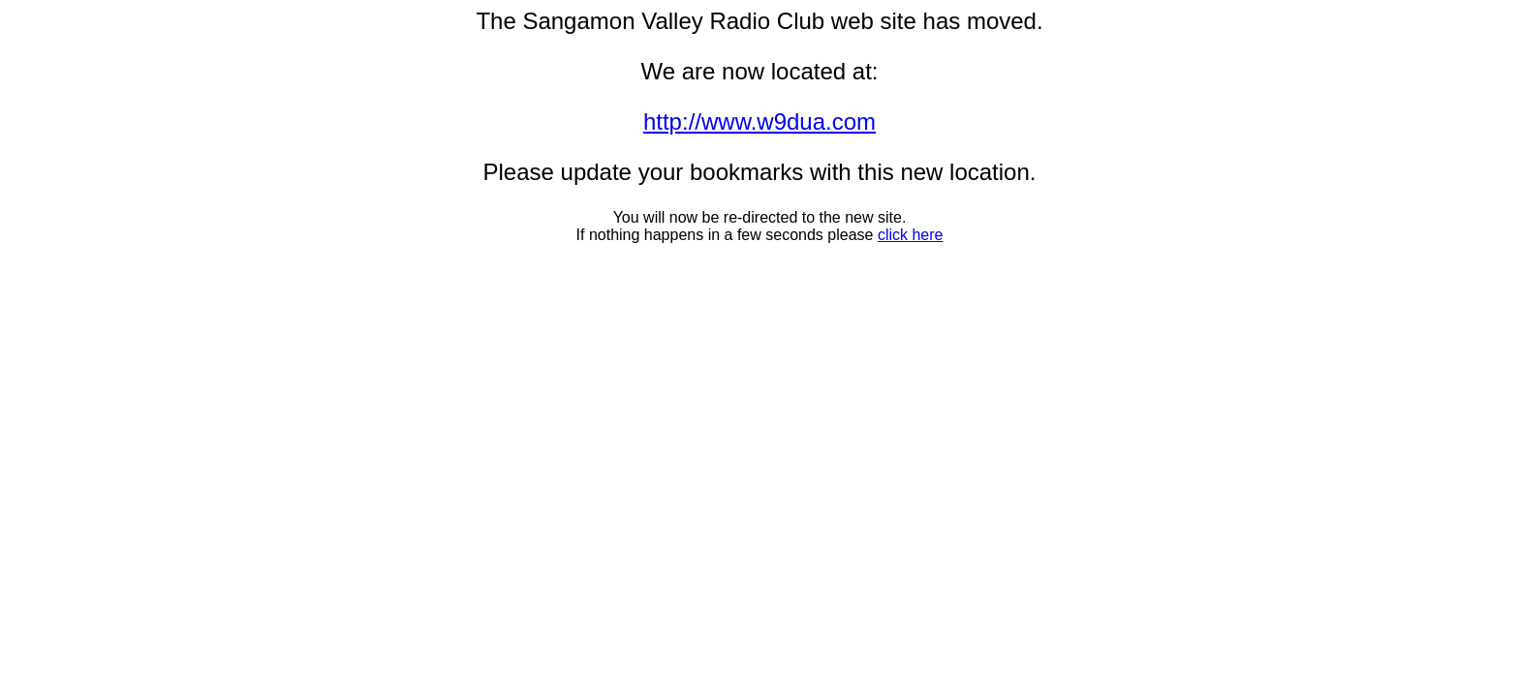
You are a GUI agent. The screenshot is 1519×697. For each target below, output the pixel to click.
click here (911, 235)
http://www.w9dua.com (759, 121)
